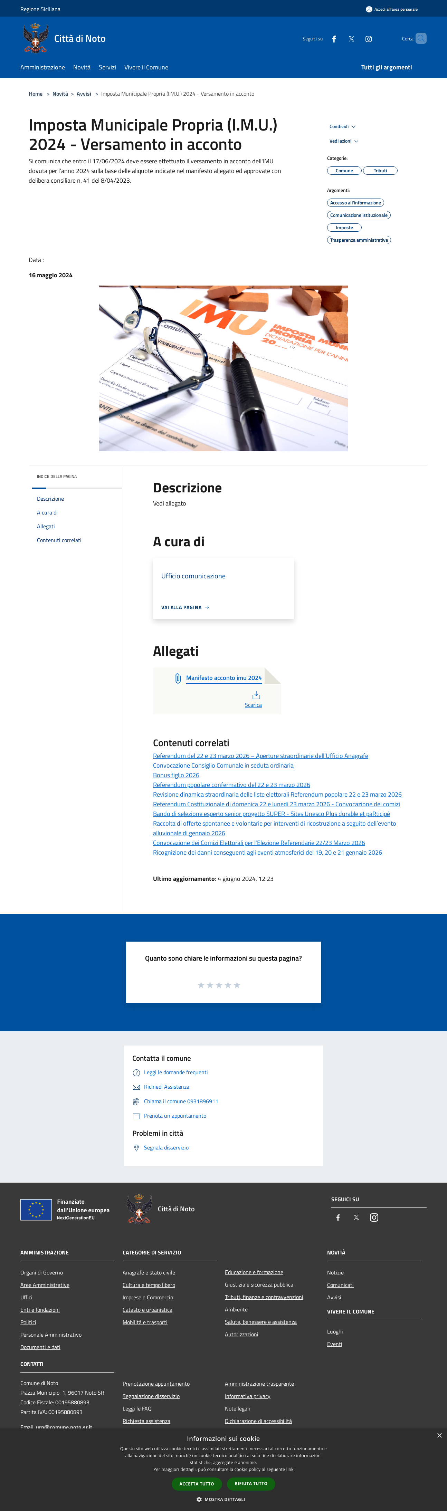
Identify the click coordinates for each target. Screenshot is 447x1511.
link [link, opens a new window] (290, 1469)
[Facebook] (322, 38)
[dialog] (223, 1469)
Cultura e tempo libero (149, 1285)
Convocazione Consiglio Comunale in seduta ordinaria (223, 765)
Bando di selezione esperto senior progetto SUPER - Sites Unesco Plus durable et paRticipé (271, 813)
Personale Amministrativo (51, 1334)
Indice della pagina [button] (57, 476)
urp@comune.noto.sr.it (64, 1427)
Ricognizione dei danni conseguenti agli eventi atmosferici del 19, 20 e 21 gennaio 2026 (267, 852)
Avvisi (84, 93)
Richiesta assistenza (146, 1421)
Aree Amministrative (44, 1285)
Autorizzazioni (241, 1334)
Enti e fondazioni (40, 1310)
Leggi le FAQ (137, 1408)
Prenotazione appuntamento (156, 1383)
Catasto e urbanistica (147, 1310)
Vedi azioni (345, 141)
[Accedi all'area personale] (392, 9)
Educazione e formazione (254, 1272)
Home (35, 93)
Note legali (237, 1408)
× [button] (439, 1435)
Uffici (26, 1297)
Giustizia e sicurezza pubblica (259, 1284)
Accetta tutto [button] (197, 1484)
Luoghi (335, 1331)
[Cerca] (418, 38)
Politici (28, 1322)
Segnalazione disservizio (151, 1396)
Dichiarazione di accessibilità (258, 1421)
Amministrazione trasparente (259, 1383)
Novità (60, 93)
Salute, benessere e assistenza (261, 1322)
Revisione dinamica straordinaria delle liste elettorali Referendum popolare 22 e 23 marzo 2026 (277, 794)
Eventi (334, 1344)
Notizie (335, 1272)
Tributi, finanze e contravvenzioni (264, 1297)
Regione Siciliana (40, 9)
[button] (223, 1499)
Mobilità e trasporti (145, 1322)
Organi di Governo (41, 1272)
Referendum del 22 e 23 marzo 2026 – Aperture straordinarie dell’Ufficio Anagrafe (260, 755)
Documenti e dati (40, 1347)
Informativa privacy (247, 1396)
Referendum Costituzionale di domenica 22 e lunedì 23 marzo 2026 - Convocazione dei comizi (276, 804)
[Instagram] (357, 38)
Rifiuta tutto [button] (251, 1483)
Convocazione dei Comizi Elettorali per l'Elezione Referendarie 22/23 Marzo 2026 (259, 842)
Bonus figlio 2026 (176, 775)
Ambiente (236, 1309)
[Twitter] (339, 38)
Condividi (344, 127)
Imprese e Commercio (148, 1297)
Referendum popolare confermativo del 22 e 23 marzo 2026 (231, 784)
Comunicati (340, 1285)
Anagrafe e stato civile (149, 1272)
